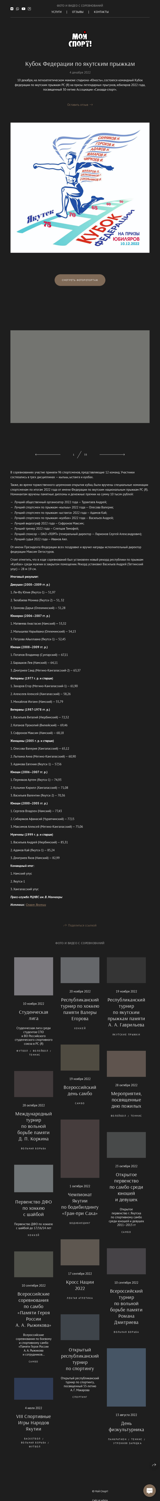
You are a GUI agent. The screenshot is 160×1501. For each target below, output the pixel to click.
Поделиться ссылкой (82, 932)
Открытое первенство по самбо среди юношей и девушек (126, 1193)
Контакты (101, 12)
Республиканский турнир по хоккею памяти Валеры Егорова (80, 1015)
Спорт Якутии (36, 911)
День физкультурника (126, 1432)
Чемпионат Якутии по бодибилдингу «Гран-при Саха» (80, 1210)
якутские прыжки (126, 1041)
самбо (80, 1109)
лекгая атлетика (80, 1304)
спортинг (79, 1403)
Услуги (56, 12)
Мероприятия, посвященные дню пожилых (126, 1105)
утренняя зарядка (127, 1449)
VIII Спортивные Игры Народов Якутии (33, 1428)
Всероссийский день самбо (80, 1096)
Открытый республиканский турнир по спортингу (80, 1365)
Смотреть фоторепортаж (80, 286)
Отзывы (78, 12)
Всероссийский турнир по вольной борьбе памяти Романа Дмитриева (126, 1312)
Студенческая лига (33, 1021)
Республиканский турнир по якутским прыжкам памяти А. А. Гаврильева (126, 1018)
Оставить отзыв (77, 105)
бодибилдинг (80, 1229)
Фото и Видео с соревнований (80, 5)
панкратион (117, 1445)
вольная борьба (33, 1154)
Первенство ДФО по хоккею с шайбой (33, 1214)
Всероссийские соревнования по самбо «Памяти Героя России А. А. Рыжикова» (34, 1316)
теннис (34, 1061)
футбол (22, 1057)
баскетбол (32, 1445)
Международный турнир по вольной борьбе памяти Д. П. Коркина (33, 1132)
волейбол (40, 1057)
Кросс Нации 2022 (80, 1291)
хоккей (80, 1034)
